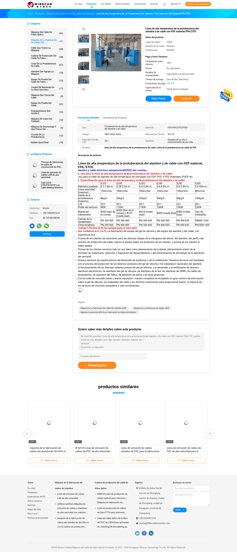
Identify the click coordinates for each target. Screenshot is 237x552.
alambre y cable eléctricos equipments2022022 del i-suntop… (113, 170)
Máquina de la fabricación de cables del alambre (68, 485)
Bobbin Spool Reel (47, 142)
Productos (32, 492)
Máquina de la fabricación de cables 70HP (151, 308)
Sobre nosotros (35, 501)
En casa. (32, 488)
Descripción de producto (115, 118)
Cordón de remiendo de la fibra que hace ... (47, 88)
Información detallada (88, 118)
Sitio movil (33, 513)
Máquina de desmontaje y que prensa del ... (47, 127)
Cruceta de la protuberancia (47, 135)
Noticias (32, 505)
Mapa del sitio (34, 509)
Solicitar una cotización (198, 4)
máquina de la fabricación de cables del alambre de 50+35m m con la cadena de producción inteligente (73, 523)
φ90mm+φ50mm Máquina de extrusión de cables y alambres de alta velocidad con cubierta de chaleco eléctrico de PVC (73, 509)
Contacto (47, 234)
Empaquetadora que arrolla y (47, 112)
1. (79, 173)
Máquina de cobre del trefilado (47, 120)
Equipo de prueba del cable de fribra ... (47, 80)
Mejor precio (158, 98)
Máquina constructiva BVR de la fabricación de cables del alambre (108, 312)
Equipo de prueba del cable (47, 104)
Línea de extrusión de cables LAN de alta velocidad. (51, 174)
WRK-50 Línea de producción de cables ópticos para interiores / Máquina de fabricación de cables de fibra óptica (112, 499)
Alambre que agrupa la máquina (47, 72)
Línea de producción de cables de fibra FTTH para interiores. (111, 510)
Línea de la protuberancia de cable (47, 64)
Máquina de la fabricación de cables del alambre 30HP (104, 308)
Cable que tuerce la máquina (47, 49)
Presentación (97, 365)
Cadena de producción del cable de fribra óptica (111, 485)
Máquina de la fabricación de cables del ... (47, 41)
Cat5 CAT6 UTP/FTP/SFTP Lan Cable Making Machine (52, 185)
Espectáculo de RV (36, 496)
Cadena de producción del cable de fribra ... (47, 57)
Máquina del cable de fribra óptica (47, 33)
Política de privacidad (38, 518)
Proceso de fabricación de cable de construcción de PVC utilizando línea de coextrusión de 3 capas (52, 164)
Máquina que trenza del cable (47, 96)
